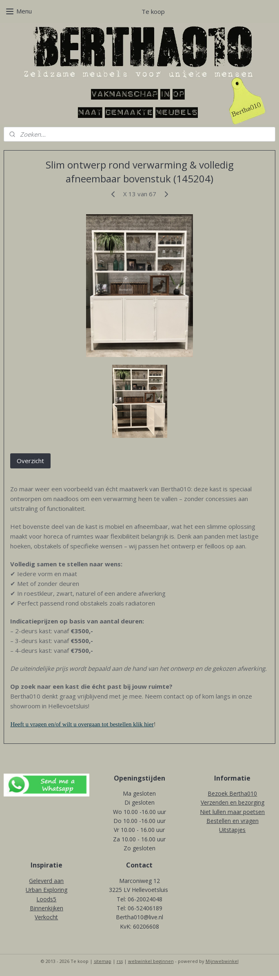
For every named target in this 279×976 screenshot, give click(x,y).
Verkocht (46, 917)
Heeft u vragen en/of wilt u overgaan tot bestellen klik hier (81, 724)
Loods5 (46, 899)
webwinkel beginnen (151, 961)
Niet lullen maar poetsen (232, 812)
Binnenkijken (46, 908)
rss (120, 961)
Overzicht (30, 461)
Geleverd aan (46, 881)
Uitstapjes (232, 830)
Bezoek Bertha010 (232, 793)
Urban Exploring (46, 890)
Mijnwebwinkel (222, 961)
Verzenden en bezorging (232, 802)
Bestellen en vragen (232, 821)
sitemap (102, 961)
